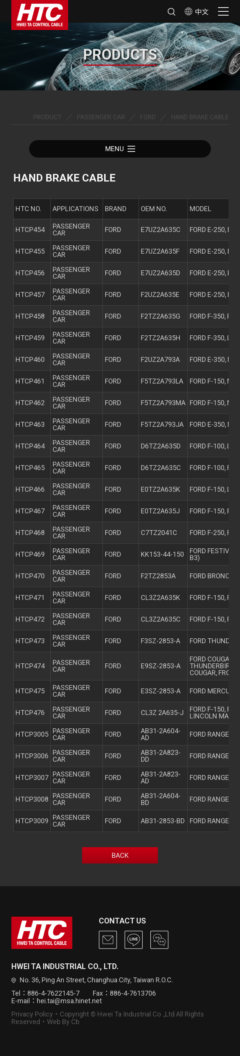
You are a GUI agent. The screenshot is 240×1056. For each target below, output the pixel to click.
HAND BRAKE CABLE (200, 117)
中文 (197, 11)
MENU (120, 149)
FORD (148, 117)
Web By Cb (63, 1022)
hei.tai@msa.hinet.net (69, 1001)
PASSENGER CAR (101, 117)
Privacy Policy (32, 1014)
